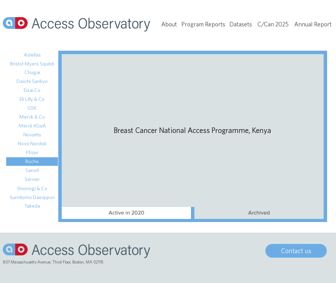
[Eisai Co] (32, 90)
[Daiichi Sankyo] (32, 81)
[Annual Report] (313, 24)
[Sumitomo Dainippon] (32, 197)
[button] (259, 213)
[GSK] (32, 108)
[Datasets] (240, 24)
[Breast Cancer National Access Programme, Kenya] (192, 130)
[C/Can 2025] (272, 24)
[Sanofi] (32, 170)
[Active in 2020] (126, 213)
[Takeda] (32, 206)
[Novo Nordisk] (32, 143)
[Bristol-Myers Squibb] (32, 64)
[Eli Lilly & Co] (32, 99)
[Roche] (32, 161)
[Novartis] (32, 135)
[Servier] (32, 179)
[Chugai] (32, 72)
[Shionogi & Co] (32, 188)
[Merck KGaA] (32, 126)
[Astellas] (32, 55)
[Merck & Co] (32, 117)
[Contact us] (296, 251)
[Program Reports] (203, 24)
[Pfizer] (32, 152)
